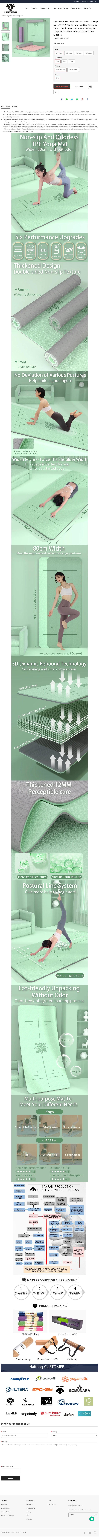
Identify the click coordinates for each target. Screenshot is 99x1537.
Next (5, 65)
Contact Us (87, 8)
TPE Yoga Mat (18, 15)
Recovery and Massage (61, 8)
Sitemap (28, 1512)
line (66, 99)
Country (54, 1432)
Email (3, 1432)
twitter (72, 99)
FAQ (27, 1516)
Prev (5, 19)
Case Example (51, 1505)
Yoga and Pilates (46, 8)
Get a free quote (62, 86)
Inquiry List (93, 1)
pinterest (82, 99)
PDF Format (90, 86)
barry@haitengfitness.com (75, 1506)
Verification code (7, 1467)
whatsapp (77, 99)
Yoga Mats (4, 1505)
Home (27, 8)
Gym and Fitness (76, 8)
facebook (61, 99)
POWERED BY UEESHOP (18, 1533)
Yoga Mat (35, 8)
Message (4, 1442)
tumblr (87, 99)
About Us (29, 1519)
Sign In (77, 1)
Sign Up (84, 1)
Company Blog (30, 1508)
